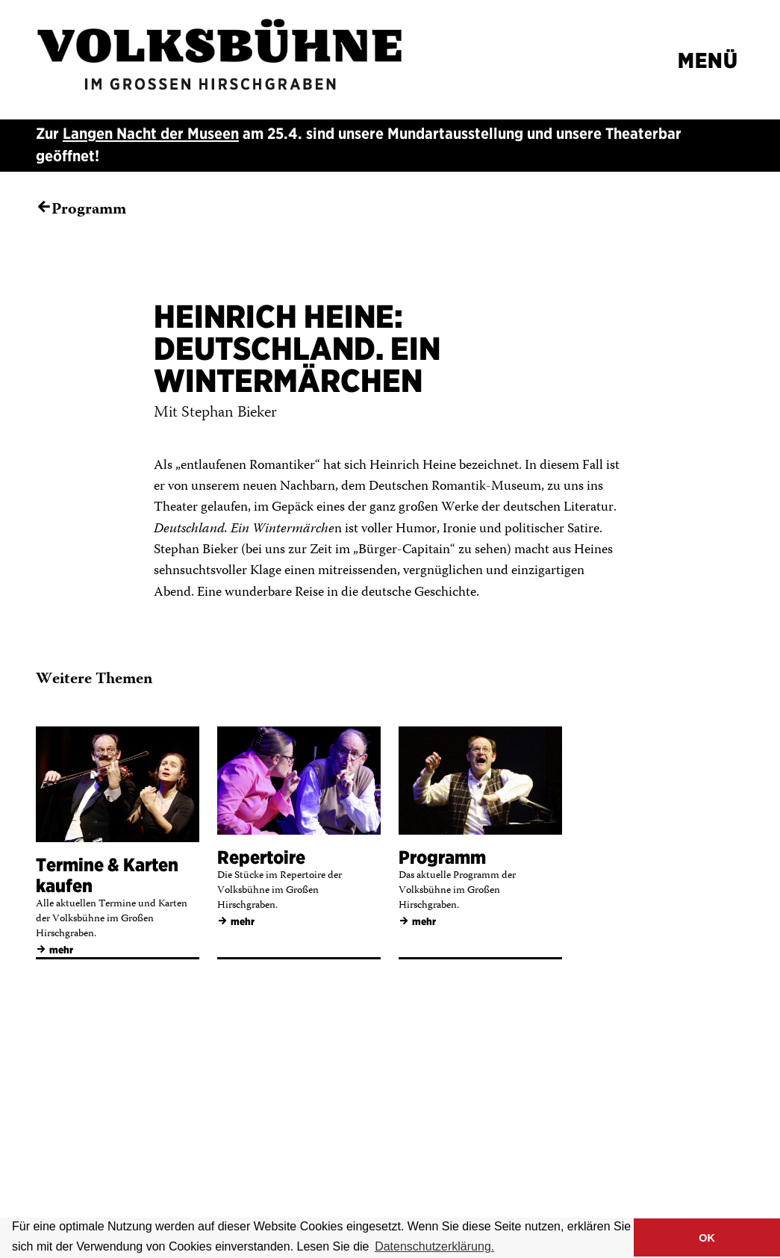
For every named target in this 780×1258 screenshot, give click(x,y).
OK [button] (707, 1238)
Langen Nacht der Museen (151, 133)
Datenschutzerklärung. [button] (434, 1246)
